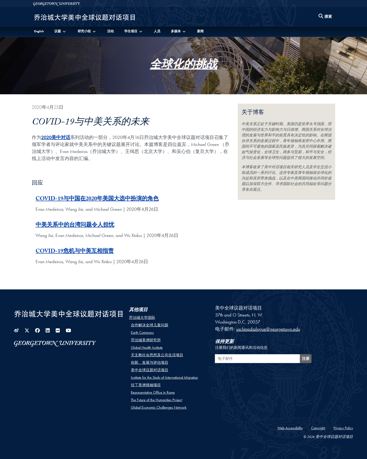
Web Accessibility (290, 428)
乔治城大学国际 (142, 317)
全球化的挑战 (183, 66)
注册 (305, 358)
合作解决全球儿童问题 (149, 325)
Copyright (318, 428)
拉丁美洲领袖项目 (146, 384)
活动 (110, 31)
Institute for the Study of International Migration (164, 377)
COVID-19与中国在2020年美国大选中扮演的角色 (97, 199)
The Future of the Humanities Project (156, 399)
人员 (157, 31)
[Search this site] (325, 17)
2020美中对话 (55, 137)
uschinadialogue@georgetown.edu (268, 329)
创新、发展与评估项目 (149, 362)
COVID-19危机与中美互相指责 (75, 252)
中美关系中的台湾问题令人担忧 (75, 225)
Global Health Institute (147, 347)
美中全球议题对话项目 (149, 370)
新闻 (200, 31)
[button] (60, 31)
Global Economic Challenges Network (159, 407)
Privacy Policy (343, 428)
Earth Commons (142, 332)
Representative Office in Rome (153, 392)
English (39, 31)
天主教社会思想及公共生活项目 (157, 355)
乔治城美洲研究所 (146, 340)
